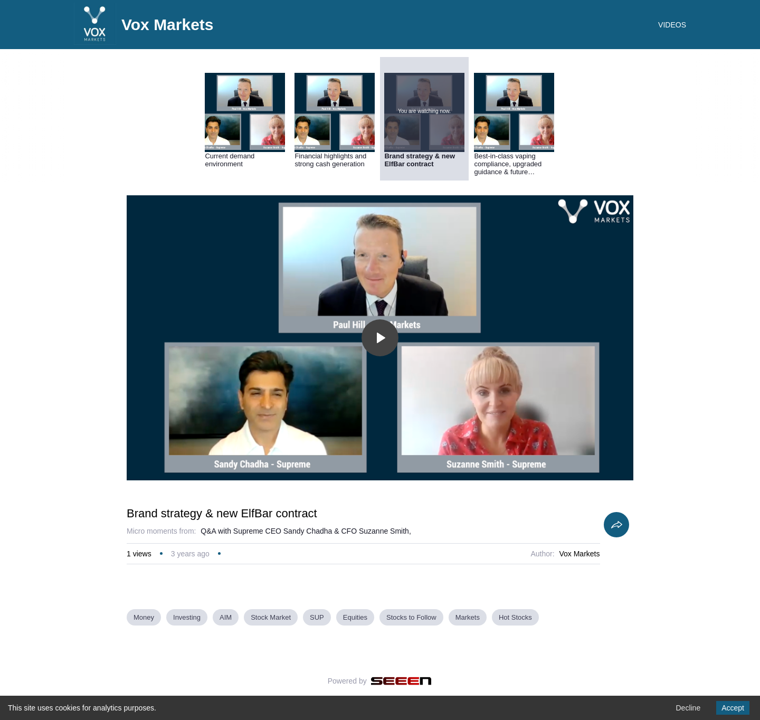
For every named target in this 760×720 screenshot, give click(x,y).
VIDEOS (672, 25)
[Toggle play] (380, 337)
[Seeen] (401, 681)
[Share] (616, 524)
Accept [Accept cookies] (732, 708)
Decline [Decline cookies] (688, 708)
